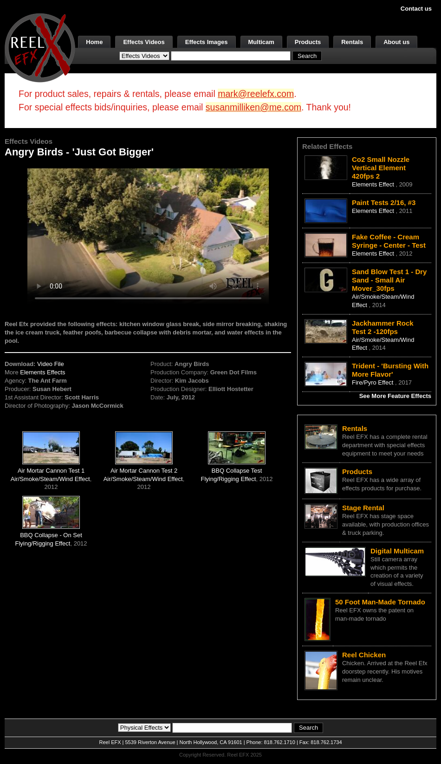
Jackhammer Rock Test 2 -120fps (383, 327)
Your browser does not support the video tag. (148, 235)
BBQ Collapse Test (237, 470)
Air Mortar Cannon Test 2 (143, 470)
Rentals (352, 42)
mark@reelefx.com (256, 94)
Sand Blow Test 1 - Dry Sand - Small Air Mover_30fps (389, 280)
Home (94, 42)
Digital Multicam (397, 551)
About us (396, 42)
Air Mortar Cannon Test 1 (51, 470)
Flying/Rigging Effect (228, 478)
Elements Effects (42, 372)
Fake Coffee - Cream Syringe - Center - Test (389, 241)
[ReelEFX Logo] (40, 47)
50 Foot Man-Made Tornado (380, 602)
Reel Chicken (364, 655)
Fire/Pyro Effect (373, 382)
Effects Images (206, 42)
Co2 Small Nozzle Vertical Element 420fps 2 (380, 167)
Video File (50, 363)
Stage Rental (363, 508)
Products (308, 42)
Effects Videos (143, 42)
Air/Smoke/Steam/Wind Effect (50, 478)
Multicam (261, 42)
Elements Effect (374, 184)
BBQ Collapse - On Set (51, 535)
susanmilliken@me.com (253, 107)
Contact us (416, 8)
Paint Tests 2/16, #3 (383, 202)
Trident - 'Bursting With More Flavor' (390, 370)
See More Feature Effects (395, 395)
